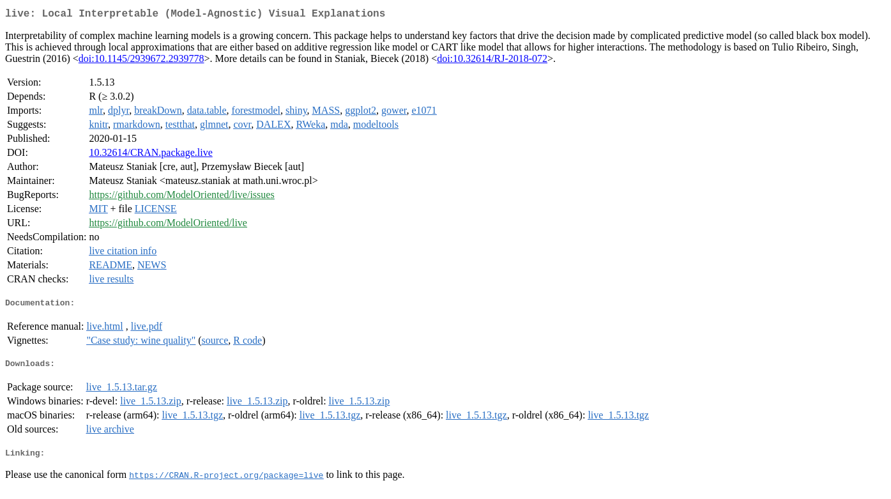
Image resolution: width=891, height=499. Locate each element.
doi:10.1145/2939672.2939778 (141, 61)
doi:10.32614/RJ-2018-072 (492, 61)
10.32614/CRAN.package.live (150, 155)
